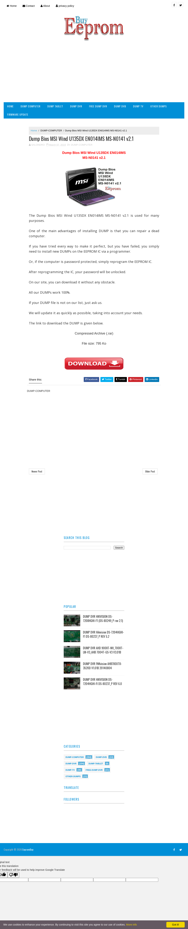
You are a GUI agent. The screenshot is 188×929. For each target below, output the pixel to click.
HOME (10, 106)
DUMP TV (138, 106)
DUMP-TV (70, 770)
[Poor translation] (13, 875)
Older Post (150, 471)
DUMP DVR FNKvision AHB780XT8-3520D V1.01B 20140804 (102, 666)
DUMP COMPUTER (30, 106)
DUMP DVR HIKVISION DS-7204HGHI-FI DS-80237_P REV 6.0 (102, 681)
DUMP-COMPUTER (51, 130)
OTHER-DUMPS (73, 776)
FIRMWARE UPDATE (17, 114)
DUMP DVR (76, 106)
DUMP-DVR (71, 763)
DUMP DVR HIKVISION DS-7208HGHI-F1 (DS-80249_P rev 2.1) (103, 618)
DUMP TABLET (55, 106)
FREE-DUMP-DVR (94, 770)
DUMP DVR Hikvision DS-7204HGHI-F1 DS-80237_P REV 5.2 (103, 634)
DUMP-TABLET (95, 763)
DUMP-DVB (101, 757)
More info (131, 924)
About (45, 5)
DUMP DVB (120, 106)
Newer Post (37, 471)
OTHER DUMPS (158, 106)
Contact (29, 5)
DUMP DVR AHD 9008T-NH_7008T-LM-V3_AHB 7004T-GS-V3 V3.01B (103, 650)
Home (12, 5)
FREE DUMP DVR (98, 106)
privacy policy (65, 5)
